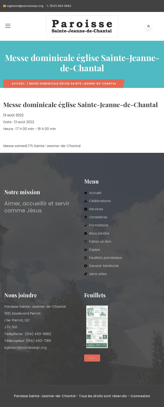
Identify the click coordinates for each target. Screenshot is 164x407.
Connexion (140, 396)
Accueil (18, 83)
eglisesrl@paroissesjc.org (25, 6)
